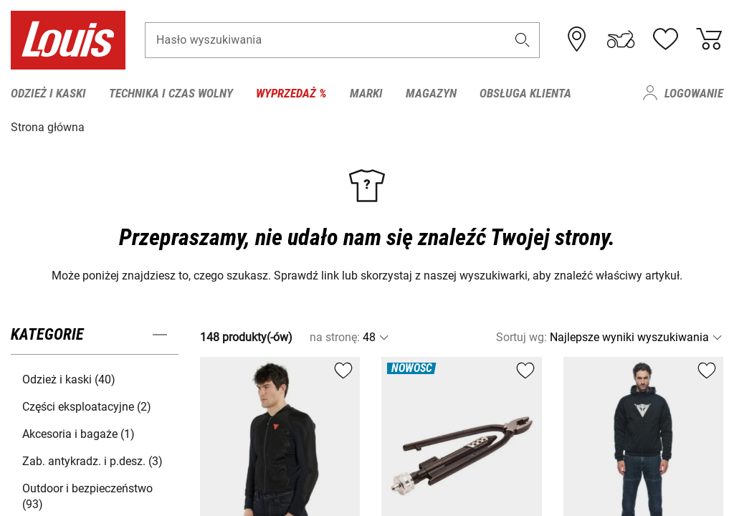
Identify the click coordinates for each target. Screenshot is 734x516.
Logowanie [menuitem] (693, 93)
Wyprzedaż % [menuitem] (291, 93)
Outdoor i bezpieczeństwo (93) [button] (87, 495)
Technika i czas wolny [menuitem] (171, 93)
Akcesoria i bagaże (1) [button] (78, 433)
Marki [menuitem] (366, 93)
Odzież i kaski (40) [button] (68, 379)
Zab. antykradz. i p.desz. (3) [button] (92, 460)
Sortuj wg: (521, 336)
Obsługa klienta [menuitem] (525, 93)
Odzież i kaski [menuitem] (48, 93)
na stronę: (335, 336)
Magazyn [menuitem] (431, 93)
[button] (522, 40)
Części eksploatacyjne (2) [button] (86, 406)
